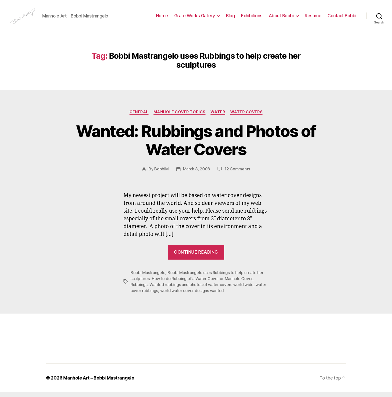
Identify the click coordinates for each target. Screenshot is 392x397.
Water (217, 117)
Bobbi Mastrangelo (147, 277)
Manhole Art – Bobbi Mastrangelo (98, 383)
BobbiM (161, 173)
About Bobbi (281, 18)
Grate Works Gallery (194, 18)
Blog (230, 18)
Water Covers (246, 117)
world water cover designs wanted (192, 295)
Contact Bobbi (342, 18)
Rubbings (139, 289)
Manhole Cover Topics (180, 117)
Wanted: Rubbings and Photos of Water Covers (196, 145)
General (139, 117)
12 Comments (237, 173)
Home (162, 18)
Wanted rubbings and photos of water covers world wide (202, 289)
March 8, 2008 (196, 173)
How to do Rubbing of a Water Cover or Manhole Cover (202, 283)
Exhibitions (251, 18)
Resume (313, 18)
